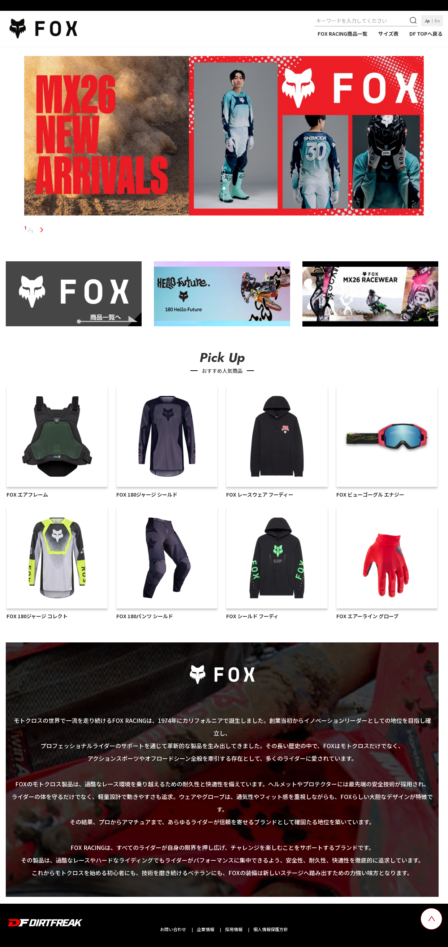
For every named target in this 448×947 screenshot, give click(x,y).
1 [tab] (41, 230)
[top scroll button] (431, 919)
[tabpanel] (224, 137)
